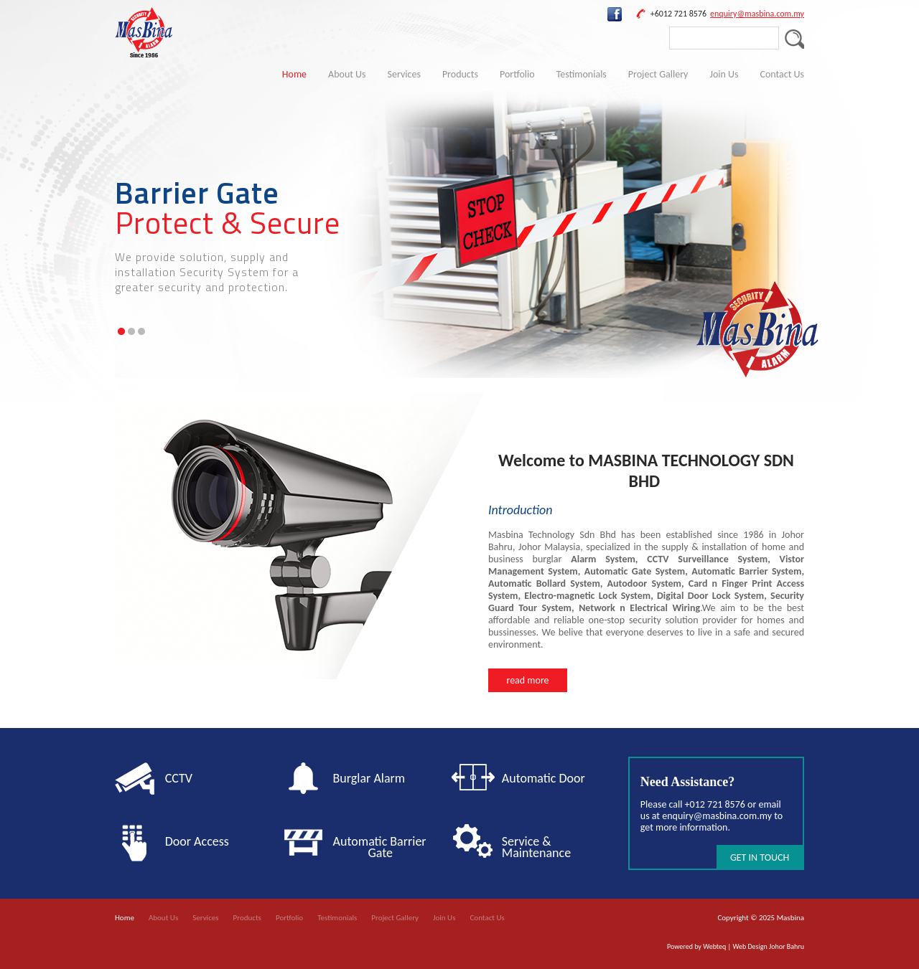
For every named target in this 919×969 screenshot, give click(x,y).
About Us (347, 74)
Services (404, 74)
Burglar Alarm (369, 778)
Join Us (723, 74)
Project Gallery (658, 74)
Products (460, 74)
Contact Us (782, 74)
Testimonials (581, 74)
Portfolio (517, 74)
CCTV (178, 778)
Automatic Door (543, 778)
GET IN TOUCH (759, 857)
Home (294, 74)
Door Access (197, 841)
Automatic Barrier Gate (382, 847)
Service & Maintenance (536, 847)
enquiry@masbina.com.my (757, 14)
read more (527, 680)
